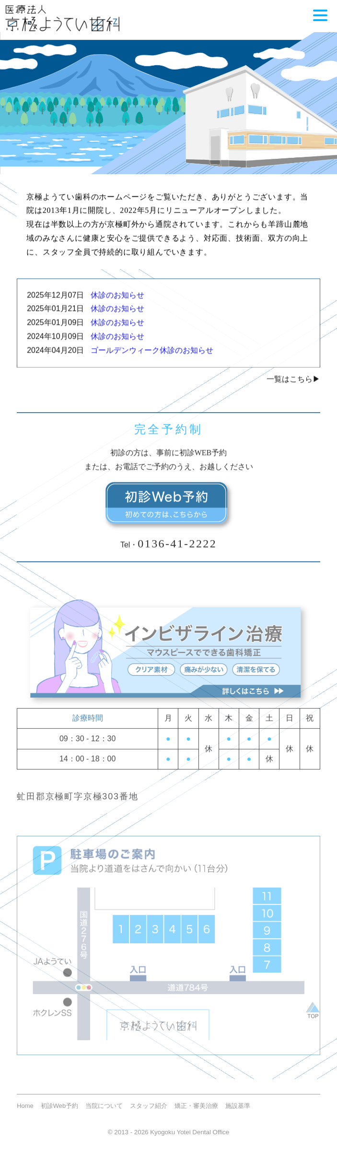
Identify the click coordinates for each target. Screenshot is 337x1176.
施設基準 (237, 1113)
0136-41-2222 (177, 550)
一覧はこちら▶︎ (293, 384)
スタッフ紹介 (148, 1113)
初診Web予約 (60, 1113)
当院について (104, 1113)
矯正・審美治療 (196, 1113)
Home (25, 1113)
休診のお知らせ (114, 300)
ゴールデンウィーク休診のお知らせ (148, 356)
